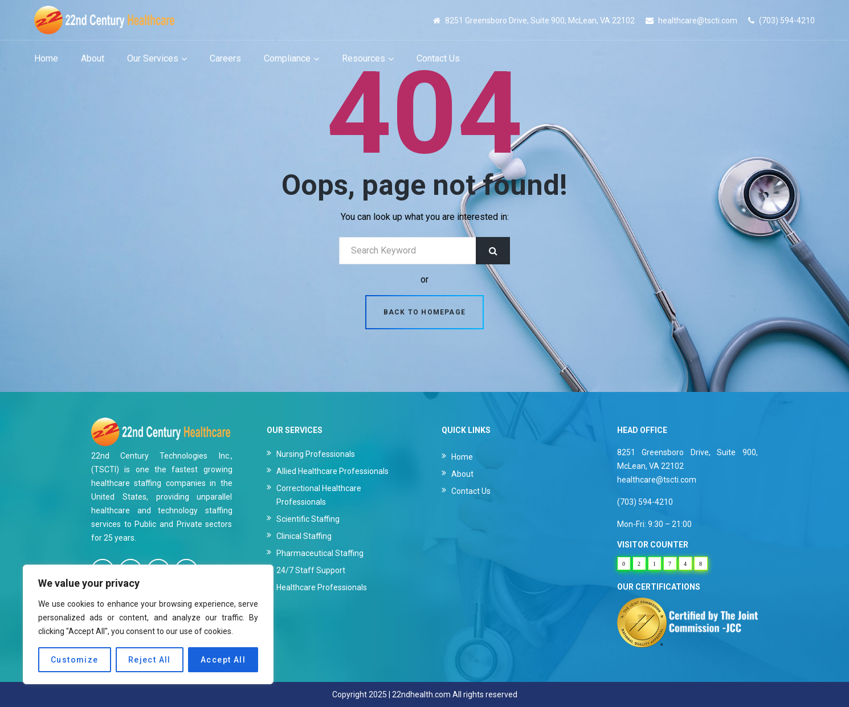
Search (493, 250)
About (462, 474)
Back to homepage (424, 312)
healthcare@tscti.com (697, 20)
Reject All (149, 659)
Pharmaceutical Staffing (320, 553)
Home (462, 456)
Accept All (223, 659)
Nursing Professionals (315, 454)
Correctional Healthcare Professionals (318, 495)
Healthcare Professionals (321, 587)
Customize (75, 659)
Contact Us (471, 491)
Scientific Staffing (308, 519)
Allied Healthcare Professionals (332, 471)
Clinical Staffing (304, 536)
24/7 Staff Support (310, 570)
